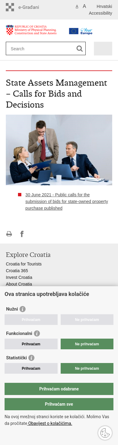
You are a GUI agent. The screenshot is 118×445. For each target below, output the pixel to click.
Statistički (16, 358)
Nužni (12, 309)
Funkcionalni (19, 333)
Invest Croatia (19, 277)
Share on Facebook (22, 234)
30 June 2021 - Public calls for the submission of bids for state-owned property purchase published (66, 201)
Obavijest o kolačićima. (49, 423)
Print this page (9, 234)
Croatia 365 (17, 270)
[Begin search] (80, 48)
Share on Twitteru (35, 234)
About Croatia (19, 284)
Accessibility (100, 13)
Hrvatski (104, 6)
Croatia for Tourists (23, 264)
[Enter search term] (40, 49)
